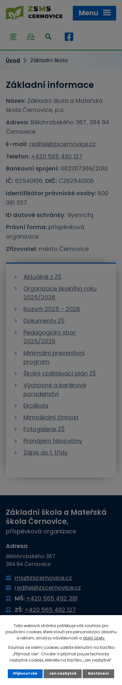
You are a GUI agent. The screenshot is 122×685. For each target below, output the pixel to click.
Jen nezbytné (62, 673)
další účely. (94, 638)
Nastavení (98, 673)
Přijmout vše (25, 673)
